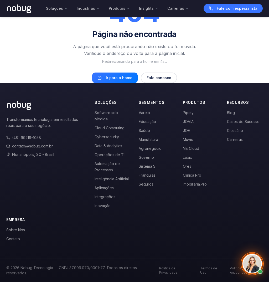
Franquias (147, 175)
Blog (231, 112)
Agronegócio (150, 148)
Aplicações (104, 188)
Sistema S (147, 166)
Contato (13, 239)
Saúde (144, 130)
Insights (148, 8)
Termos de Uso (208, 270)
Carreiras (178, 8)
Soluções (57, 8)
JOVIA (188, 121)
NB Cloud (191, 148)
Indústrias (88, 8)
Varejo (144, 112)
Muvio (188, 139)
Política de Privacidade (168, 270)
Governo (146, 157)
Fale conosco (159, 77)
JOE (186, 130)
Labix (187, 157)
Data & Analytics (108, 145)
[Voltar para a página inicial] (18, 8)
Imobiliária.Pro (195, 184)
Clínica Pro (192, 175)
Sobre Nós (15, 230)
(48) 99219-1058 (23, 137)
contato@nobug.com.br (29, 146)
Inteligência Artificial (112, 179)
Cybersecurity (107, 137)
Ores (187, 166)
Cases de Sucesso (243, 121)
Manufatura (148, 139)
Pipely (188, 112)
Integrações (105, 196)
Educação (147, 121)
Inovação (103, 205)
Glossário (235, 130)
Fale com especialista (233, 8)
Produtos (119, 8)
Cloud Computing (110, 128)
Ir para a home (114, 77)
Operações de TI (110, 154)
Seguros (146, 184)
